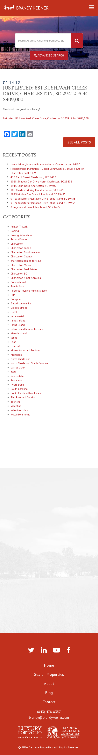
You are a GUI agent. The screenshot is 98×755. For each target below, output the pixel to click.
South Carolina (19, 389)
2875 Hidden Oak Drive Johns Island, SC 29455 (38, 194)
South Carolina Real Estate (26, 393)
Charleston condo (21, 248)
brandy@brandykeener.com (49, 717)
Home (49, 665)
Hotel (14, 312)
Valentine (16, 406)
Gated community (21, 303)
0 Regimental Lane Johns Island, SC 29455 (35, 207)
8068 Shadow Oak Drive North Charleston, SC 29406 (41, 181)
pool (13, 372)
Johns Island (18, 325)
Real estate (17, 376)
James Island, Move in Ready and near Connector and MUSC (45, 164)
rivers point (17, 384)
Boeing (15, 231)
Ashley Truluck (19, 226)
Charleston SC (19, 273)
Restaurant (17, 380)
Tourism (15, 401)
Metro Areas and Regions (25, 350)
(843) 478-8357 (49, 711)
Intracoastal (17, 316)
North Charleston (20, 359)
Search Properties (49, 674)
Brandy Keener (19, 239)
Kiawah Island (19, 333)
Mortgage (16, 354)
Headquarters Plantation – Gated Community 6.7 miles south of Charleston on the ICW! (47, 171)
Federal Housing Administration (29, 290)
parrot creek (18, 367)
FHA (13, 295)
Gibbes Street (19, 307)
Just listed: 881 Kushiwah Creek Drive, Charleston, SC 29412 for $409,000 (46, 118)
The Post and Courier (23, 397)
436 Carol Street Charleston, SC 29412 (33, 177)
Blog (49, 693)
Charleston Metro (21, 265)
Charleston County (21, 256)
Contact (49, 702)
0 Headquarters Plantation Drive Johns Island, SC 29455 (42, 198)
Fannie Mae (17, 286)
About (49, 683)
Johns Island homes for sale (27, 329)
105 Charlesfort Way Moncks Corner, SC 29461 (37, 190)
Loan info (16, 346)
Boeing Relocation (21, 235)
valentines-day (19, 410)
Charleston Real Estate (24, 269)
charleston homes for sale (26, 260)
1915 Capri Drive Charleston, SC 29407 (33, 186)
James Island (18, 320)
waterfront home (20, 414)
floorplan (16, 299)
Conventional (18, 282)
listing (14, 337)
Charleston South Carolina (26, 278)
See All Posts (79, 142)
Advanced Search (49, 55)
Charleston (17, 243)
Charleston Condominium (25, 252)
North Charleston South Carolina (29, 363)
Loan (13, 342)
